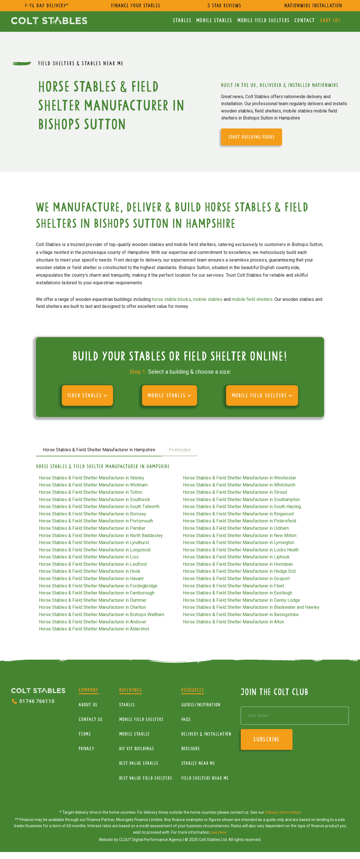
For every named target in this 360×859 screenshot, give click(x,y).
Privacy (86, 748)
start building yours (251, 137)
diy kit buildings (136, 748)
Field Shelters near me (205, 778)
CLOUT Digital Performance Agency (150, 839)
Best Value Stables (139, 763)
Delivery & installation (206, 734)
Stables (182, 20)
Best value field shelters (145, 778)
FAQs (186, 719)
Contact (304, 20)
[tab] (99, 450)
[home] (49, 20)
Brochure (190, 748)
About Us (88, 704)
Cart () (330, 20)
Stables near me (198, 763)
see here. (219, 832)
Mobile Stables (214, 20)
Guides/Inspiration (201, 704)
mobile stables (207, 299)
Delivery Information (283, 812)
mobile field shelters (252, 299)
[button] (87, 395)
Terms (85, 734)
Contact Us (91, 719)
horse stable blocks (171, 299)
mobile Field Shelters (263, 20)
